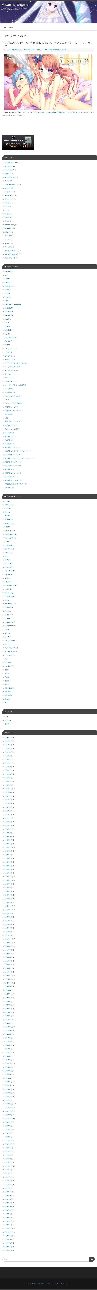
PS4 (6, 210)
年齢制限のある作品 (59, 50)
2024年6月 (8, 745)
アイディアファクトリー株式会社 (16, 363)
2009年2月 (8, 1250)
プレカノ (8, 400)
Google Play (9, 195)
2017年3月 (8, 932)
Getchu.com (9, 192)
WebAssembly (10, 225)
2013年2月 (8, 1096)
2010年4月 (8, 1214)
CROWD (7, 290)
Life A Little (8, 552)
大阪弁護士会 (9, 414)
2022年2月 (8, 811)
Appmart (8, 173)
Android (27, 50)
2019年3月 (8, 866)
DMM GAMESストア (38, 50)
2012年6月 (8, 1126)
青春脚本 (8, 692)
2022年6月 (8, 800)
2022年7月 (8, 796)
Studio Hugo (9, 589)
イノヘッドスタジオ (11, 370)
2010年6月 (8, 1206)
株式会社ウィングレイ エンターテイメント (19, 458)
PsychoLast (9, 574)
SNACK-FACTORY (11, 337)
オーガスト (8, 374)
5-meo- (7, 501)
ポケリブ (8, 247)
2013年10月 (9, 1071)
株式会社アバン (10, 444)
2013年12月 (9, 1063)
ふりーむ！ (8, 236)
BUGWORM (9, 519)
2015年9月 (8, 987)
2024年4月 (8, 752)
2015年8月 (8, 990)
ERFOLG (7, 527)
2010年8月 (8, 1199)
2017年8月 (8, 917)
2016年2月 (8, 968)
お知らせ (8, 232)
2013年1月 (8, 1100)
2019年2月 (8, 869)
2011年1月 (8, 1188)
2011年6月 (8, 1170)
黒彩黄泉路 (8, 695)
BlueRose (8, 516)
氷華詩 (7, 724)
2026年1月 (8, 737)
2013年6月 (8, 1085)
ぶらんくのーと (10, 640)
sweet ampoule (10, 604)
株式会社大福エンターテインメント (17, 484)
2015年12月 (9, 976)
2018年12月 (9, 877)
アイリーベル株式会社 (12, 367)
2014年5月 (8, 1045)
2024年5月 (8, 748)
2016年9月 (8, 950)
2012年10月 (9, 1111)
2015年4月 (8, 1005)
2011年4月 (8, 1177)
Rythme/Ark (9, 582)
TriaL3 (7, 629)
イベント (8, 243)
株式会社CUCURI (10, 436)
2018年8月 (8, 888)
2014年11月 (9, 1023)
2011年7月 (8, 1166)
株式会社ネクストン (11, 477)
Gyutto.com (9, 199)
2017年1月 (8, 935)
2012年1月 (8, 1144)
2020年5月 (8, 840)
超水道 (7, 684)
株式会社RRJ (9, 440)
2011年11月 (9, 1151)
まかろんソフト (10, 359)
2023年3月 (8, 778)
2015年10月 (9, 983)
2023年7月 (8, 770)
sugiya (7, 600)
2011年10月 (9, 1155)
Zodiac (7, 345)
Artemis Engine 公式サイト (35, 1283)
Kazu (8, 50)
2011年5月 (8, 1173)
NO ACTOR (9, 563)
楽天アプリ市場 (10, 258)
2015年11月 (9, 979)
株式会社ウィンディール (13, 462)
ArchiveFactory (10, 271)
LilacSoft (8, 319)
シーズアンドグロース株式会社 (15, 385)
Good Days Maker (11, 534)
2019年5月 (8, 858)
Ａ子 (6, 703)
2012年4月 (8, 1133)
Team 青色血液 (10, 622)
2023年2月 (8, 781)
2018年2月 (8, 899)
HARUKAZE (9, 308)
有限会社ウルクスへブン (13, 422)
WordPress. (67, 1283)
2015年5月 (8, 1001)
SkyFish (7, 334)
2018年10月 (9, 880)
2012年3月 (8, 1137)
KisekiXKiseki (9, 549)
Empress (8, 297)
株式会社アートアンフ (12, 447)
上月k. (7, 659)
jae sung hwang (10, 538)
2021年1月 (8, 825)
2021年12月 (9, 818)
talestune (8, 611)
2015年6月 (8, 998)
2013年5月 (8, 1089)
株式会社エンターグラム (13, 466)
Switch (7, 217)
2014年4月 (8, 1049)
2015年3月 (8, 1009)
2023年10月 (9, 763)
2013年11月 (9, 1067)
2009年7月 (8, 1247)
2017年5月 (8, 924)
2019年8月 (8, 851)
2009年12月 (9, 1228)
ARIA (6, 275)
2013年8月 (8, 1078)
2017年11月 (9, 910)
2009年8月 (8, 1243)
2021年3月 (8, 822)
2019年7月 (8, 855)
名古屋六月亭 (9, 666)
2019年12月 (9, 847)
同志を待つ (8, 662)
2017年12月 (9, 906)
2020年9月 (8, 833)
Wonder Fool (9, 341)
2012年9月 (8, 1115)
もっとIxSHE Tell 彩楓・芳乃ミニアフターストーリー (66, 112)
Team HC (8, 618)
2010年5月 (8, 1210)
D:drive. (7, 293)
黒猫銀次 (8, 699)
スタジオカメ (9, 389)
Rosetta (7, 326)
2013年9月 (8, 1074)
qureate (7, 578)
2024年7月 (8, 741)
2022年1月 (8, 814)
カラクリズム (9, 378)
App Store (8, 170)
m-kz (6, 556)
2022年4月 (8, 803)
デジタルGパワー (10, 392)
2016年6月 (8, 957)
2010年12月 (9, 1192)
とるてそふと (9, 352)
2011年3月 (8, 1181)
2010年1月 (8, 1225)
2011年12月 (9, 1148)
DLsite (7, 181)
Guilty (7, 301)
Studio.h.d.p (9, 593)
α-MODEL (8, 633)
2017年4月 (8, 928)
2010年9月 (8, 1195)
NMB (6, 716)
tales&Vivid (9, 607)
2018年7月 (8, 891)
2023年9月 (8, 767)
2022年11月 (9, 789)
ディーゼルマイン (11, 651)
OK (91, 1260)
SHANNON (8, 330)
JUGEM (7, 541)
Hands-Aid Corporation (13, 304)
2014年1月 (8, 1060)
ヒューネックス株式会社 (13, 396)
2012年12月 (9, 1104)
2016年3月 (8, 965)
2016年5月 (8, 961)
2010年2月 (8, 1221)
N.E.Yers (7, 560)
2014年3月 (8, 1052)
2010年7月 (8, 1203)
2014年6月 (8, 1041)
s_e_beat (8, 720)
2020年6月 (8, 836)
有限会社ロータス (11, 425)
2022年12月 (9, 785)
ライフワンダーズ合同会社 (14, 403)
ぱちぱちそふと (10, 356)
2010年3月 (8, 1217)
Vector (7, 221)
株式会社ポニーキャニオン (14, 480)
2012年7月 (8, 1122)
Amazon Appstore (11, 162)
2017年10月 (9, 913)
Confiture (8, 282)
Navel (7, 323)
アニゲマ (8, 239)
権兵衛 (7, 681)
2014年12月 (9, 1020)
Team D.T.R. (9, 615)
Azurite (7, 279)
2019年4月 (8, 862)
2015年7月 (8, 994)
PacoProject (9, 567)
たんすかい (8, 637)
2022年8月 (8, 792)
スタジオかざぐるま (11, 648)
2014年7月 (8, 1038)
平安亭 (7, 673)
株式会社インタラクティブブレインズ (17, 451)
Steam (7, 214)
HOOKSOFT (35, 112)
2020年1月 (8, 844)
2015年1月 (8, 1016)
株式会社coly (9, 433)
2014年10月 (9, 1027)
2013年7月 (8, 1082)
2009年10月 (9, 1236)
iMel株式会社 (9, 315)
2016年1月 (8, 972)
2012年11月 (9, 1107)
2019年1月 (8, 873)
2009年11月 (9, 1232)
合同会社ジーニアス (11, 407)
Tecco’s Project (10, 626)
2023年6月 (8, 774)
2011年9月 (8, 1159)
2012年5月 (8, 1129)
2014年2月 (8, 1056)
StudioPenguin (10, 596)
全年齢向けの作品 (11, 250)
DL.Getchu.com (10, 177)
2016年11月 (9, 943)
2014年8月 (8, 1034)
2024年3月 (8, 756)
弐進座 (7, 677)
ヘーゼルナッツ (10, 655)
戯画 (6, 418)
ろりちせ (8, 644)
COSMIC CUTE (10, 286)
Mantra (58, 1283)
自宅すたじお (9, 488)
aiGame (7, 512)
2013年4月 (8, 1093)
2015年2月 (8, 1012)
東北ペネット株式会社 (12, 429)
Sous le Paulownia (11, 585)
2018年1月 (8, 902)
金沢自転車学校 (10, 688)
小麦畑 (7, 670)
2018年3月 (8, 895)
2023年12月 (9, 759)
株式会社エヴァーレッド (13, 473)
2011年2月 (8, 1184)
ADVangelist (9, 505)
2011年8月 (8, 1162)
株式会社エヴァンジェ (12, 469)
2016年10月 (9, 946)
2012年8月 (8, 1118)
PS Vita (7, 206)
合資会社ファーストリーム (14, 411)
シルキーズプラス (11, 381)
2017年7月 (8, 921)
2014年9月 (8, 1030)
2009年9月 (8, 1239)
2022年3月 (8, 807)
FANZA (7, 188)
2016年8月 (8, 954)
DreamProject (10, 523)
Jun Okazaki (9, 545)
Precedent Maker (11, 571)
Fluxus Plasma (10, 530)
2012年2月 (8, 1140)
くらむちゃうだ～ (11, 348)
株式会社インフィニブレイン (14, 455)
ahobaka (8, 508)
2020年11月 (9, 829)
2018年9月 (8, 884)
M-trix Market (9, 203)
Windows (48, 50)
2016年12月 (9, 939)
